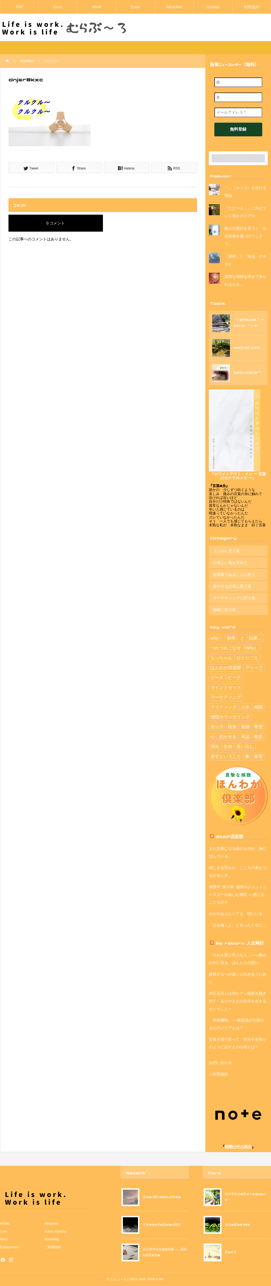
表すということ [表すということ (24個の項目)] (226, 756)
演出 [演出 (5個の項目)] (215, 746)
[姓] (238, 82)
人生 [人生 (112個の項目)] (245, 707)
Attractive (174, 7)
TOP (19, 7)
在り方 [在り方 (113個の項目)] (217, 726)
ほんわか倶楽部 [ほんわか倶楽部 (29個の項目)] (226, 667)
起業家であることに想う (234, 574)
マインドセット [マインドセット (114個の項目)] (226, 687)
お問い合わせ (220, 1062)
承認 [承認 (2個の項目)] (245, 736)
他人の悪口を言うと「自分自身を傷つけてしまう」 (245, 236)
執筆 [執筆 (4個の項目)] (232, 726)
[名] (238, 97)
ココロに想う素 (226, 551)
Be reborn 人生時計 (240, 943)
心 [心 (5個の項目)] (213, 736)
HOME (5, 1223)
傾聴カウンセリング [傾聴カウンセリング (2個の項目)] (230, 717)
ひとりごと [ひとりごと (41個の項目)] (247, 657)
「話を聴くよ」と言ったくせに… (237, 925)
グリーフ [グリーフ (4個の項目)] (254, 667)
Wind (96, 7)
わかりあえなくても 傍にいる (236, 913)
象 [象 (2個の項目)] (247, 756)
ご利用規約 (218, 1074)
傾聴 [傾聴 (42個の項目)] (258, 707)
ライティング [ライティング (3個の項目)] (224, 707)
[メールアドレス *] (238, 112)
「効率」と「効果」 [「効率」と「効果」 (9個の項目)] (242, 638)
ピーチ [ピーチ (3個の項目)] (234, 677)
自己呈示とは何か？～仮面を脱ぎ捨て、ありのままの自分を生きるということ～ (237, 1001)
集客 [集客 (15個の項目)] (258, 756)
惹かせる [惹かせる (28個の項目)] (228, 736)
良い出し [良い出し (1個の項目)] (245, 746)
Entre (135, 7)
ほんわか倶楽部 (229, 836)
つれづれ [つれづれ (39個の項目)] (219, 648)
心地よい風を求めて (230, 562)
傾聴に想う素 (224, 610)
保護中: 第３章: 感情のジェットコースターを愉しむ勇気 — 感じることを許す (238, 894)
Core (58, 7)
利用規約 (251, 7)
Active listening (56, 1231)
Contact (212, 7)
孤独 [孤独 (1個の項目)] (245, 726)
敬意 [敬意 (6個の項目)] (258, 736)
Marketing (52, 1239)
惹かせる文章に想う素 (232, 586)
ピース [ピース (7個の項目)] (217, 677)
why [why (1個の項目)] (214, 638)
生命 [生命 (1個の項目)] (227, 746)
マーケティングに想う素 (234, 598)
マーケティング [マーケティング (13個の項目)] (226, 697)
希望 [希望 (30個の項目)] (258, 726)
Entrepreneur (9, 1247)
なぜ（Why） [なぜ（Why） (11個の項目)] (245, 648)
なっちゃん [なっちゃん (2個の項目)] (221, 657)
